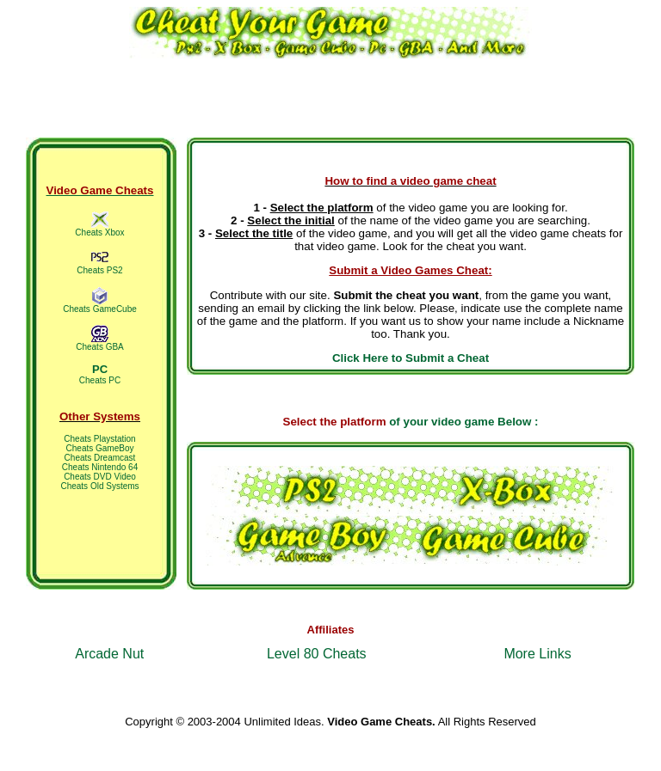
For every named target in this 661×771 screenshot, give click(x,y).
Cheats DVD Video (100, 476)
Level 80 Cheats (317, 653)
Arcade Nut (109, 653)
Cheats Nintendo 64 (100, 467)
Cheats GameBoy (100, 448)
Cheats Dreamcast (100, 457)
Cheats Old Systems (99, 486)
